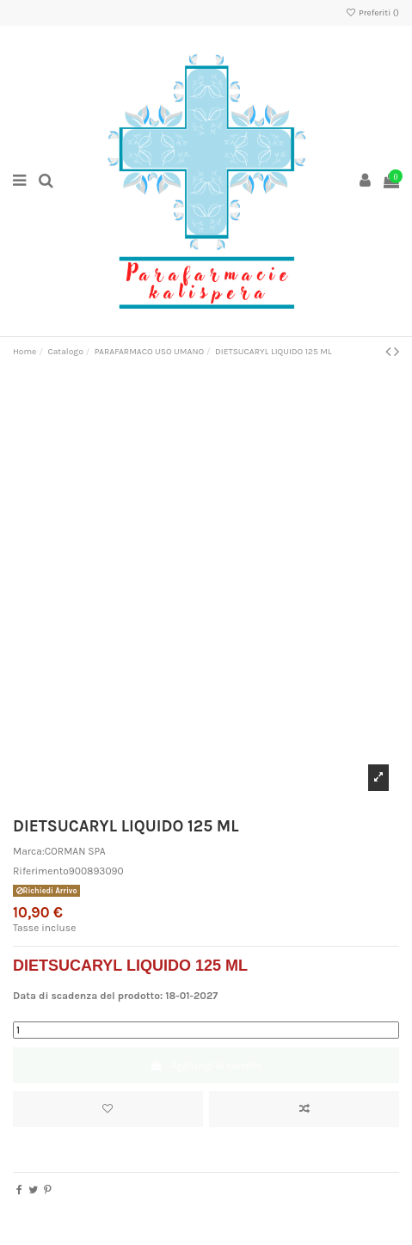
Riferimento (41, 871)
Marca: (29, 851)
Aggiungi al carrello (206, 1065)
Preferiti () (372, 13)
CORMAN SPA (75, 851)
